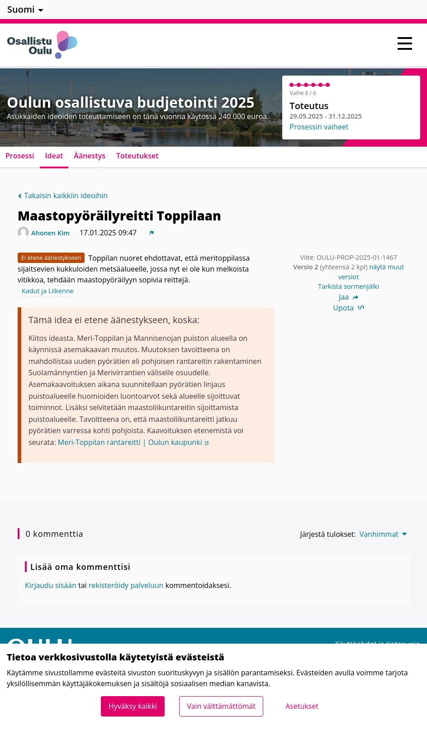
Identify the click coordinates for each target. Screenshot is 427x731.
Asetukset (301, 706)
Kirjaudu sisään (50, 585)
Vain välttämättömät (221, 706)
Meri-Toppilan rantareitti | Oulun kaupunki (134, 442)
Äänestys (89, 156)
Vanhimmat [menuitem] (379, 534)
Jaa (348, 297)
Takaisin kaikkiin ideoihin (63, 196)
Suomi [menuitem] (21, 9)
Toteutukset (137, 156)
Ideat (54, 156)
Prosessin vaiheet (318, 127)
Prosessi (19, 156)
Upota (348, 307)
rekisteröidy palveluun (126, 585)
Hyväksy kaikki (133, 706)
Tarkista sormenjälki (348, 286)
